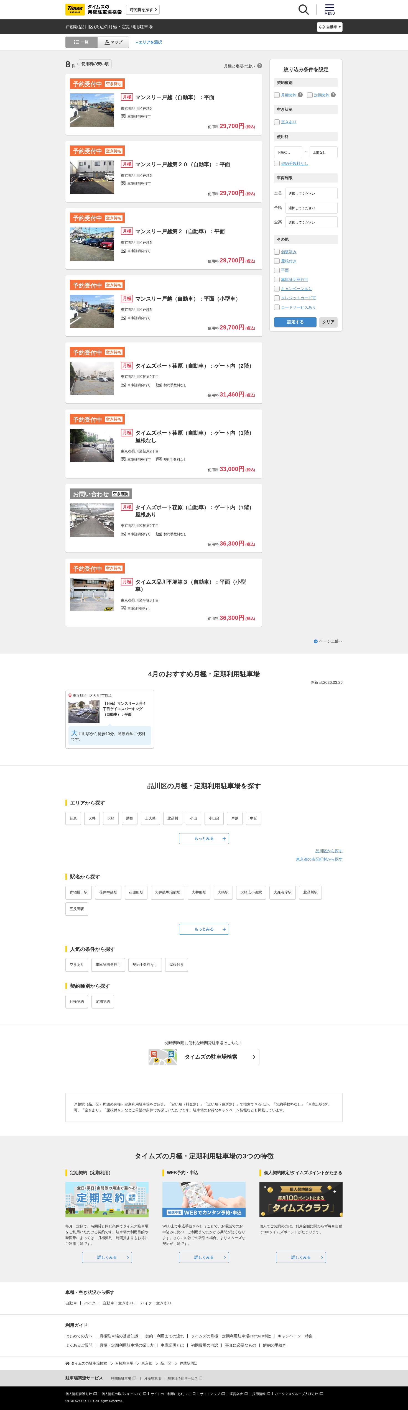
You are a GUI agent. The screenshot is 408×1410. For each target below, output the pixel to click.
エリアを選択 (150, 42)
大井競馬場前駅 (167, 892)
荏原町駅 (136, 892)
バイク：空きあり (156, 1303)
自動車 (71, 1303)
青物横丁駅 (79, 892)
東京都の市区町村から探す (319, 859)
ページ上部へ (331, 641)
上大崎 (150, 818)
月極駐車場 (152, 1378)
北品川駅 (310, 892)
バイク (90, 1303)
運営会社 (236, 1394)
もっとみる (204, 838)
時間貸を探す (141, 9)
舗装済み (289, 252)
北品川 (172, 818)
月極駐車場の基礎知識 (119, 1336)
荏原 (73, 818)
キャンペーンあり (296, 288)
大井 (92, 818)
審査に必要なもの (240, 1345)
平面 (285, 270)
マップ (116, 42)
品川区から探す (329, 851)
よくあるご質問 (79, 1345)
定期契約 (322, 95)
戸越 (234, 818)
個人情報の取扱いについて (121, 1394)
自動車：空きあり (118, 1303)
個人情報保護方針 (78, 1394)
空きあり (289, 122)
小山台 (214, 818)
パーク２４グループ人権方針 (296, 1394)
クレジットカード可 (298, 298)
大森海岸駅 (283, 892)
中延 (253, 818)
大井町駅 (199, 892)
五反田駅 (77, 909)
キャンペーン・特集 (295, 1336)
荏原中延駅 (108, 892)
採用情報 (259, 1394)
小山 (193, 818)
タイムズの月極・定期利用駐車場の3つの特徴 (231, 1336)
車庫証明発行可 (294, 279)
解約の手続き (274, 1345)
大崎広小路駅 (251, 892)
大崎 (110, 818)
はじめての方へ (79, 1336)
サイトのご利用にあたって (171, 1394)
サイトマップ (210, 1394)
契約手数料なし (294, 163)
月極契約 (289, 95)
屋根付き (289, 261)
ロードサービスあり (298, 307)
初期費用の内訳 (204, 1345)
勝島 (129, 818)
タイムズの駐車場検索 (211, 1057)
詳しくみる (107, 1257)
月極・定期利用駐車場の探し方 (127, 1345)
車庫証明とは (172, 1345)
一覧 (84, 42)
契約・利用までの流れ (164, 1336)
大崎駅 (223, 892)
